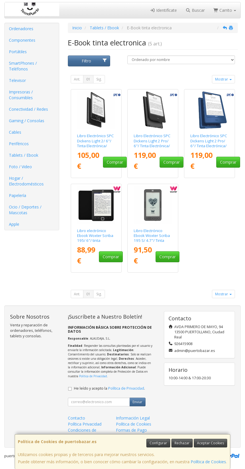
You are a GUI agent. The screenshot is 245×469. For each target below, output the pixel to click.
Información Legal (133, 418)
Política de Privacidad (93, 376)
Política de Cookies (208, 461)
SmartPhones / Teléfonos (23, 66)
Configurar (158, 443)
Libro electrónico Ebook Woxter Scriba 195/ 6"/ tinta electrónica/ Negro (95, 238)
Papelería (17, 195)
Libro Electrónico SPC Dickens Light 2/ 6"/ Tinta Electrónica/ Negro (95, 143)
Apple (14, 224)
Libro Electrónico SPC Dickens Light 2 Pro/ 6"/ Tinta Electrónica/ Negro (152, 143)
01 (88, 79)
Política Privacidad (85, 424)
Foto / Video (20, 166)
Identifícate (163, 10)
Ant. (77, 79)
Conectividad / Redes (28, 109)
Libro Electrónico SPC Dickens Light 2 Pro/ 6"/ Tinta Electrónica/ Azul (208, 143)
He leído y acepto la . (109, 388)
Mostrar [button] (223, 79)
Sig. (99, 79)
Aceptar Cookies (210, 443)
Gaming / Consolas (26, 120)
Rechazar (182, 443)
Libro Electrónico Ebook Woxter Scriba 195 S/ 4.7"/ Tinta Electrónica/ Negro (152, 238)
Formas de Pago (131, 430)
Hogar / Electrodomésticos (26, 181)
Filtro (94, 61)
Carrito (224, 10)
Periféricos (19, 143)
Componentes (22, 40)
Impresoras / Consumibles (21, 94)
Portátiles (18, 51)
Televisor (17, 80)
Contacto (76, 418)
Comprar (115, 162)
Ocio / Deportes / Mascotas (25, 209)
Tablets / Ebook (23, 155)
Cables (15, 132)
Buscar (195, 10)
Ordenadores (21, 28)
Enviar (137, 401)
